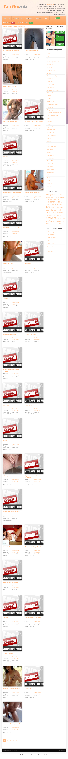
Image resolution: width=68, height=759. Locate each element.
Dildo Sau (6, 406)
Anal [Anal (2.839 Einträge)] (56, 195)
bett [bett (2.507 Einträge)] (52, 197)
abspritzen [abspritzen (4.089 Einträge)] (51, 195)
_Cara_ (49, 240)
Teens (48, 180)
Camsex (55, 18)
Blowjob (49, 67)
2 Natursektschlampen (10, 335)
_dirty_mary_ (50, 243)
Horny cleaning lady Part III (11, 725)
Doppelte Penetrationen (54, 90)
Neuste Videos (17, 18)
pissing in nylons (8, 264)
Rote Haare (50, 163)
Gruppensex (50, 121)
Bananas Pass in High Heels (11, 512)
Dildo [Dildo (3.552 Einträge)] (58, 199)
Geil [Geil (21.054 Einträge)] (48, 207)
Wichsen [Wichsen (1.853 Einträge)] (61, 223)
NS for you (6, 477)
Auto (48, 59)
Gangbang (50, 110)
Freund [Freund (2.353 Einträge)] (48, 204)
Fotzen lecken (51, 101)
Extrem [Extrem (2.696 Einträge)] (63, 199)
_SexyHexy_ (50, 251)
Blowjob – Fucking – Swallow (33, 548)
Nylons (49, 152)
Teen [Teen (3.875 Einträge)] (62, 221)
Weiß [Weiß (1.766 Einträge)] (58, 223)
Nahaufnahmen (51, 146)
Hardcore (49, 124)
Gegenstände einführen (54, 113)
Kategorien (28, 18)
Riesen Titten (51, 161)
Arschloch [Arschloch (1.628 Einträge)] (48, 197)
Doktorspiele (50, 87)
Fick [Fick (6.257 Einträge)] (47, 202)
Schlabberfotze (51, 169)
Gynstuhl (5, 619)
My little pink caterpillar (10, 583)
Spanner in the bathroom (32, 193)
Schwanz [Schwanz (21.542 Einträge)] (51, 218)
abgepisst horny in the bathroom (31, 477)
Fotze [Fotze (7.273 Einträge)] (57, 202)
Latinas (49, 138)
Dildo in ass (28, 690)
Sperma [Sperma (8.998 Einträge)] (52, 221)
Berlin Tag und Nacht (53, 62)
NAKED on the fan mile (10, 122)
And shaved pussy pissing (33, 619)
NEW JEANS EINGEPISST (32, 51)
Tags (46, 18)
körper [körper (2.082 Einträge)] (62, 207)
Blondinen (50, 64)
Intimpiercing (15, 340)
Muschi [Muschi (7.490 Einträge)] (49, 212)
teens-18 (49, 183)
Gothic (49, 118)
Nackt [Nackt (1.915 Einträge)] (54, 212)
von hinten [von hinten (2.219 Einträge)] (54, 224)
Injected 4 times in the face (11, 690)
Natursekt (36, 56)
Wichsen (49, 186)
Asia (48, 56)
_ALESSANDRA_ (51, 234)
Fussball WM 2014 (52, 104)
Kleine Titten (50, 132)
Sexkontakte (9, 23)
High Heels (50, 127)
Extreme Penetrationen (53, 93)
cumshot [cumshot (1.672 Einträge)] (55, 199)
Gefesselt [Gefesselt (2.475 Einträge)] (59, 204)
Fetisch (49, 96)
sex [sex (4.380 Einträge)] (64, 218)
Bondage (49, 73)
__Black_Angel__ (51, 232)
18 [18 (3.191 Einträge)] (47, 195)
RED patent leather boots (11, 51)
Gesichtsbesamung (52, 115)
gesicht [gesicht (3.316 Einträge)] (53, 207)
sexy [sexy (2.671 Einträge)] (47, 221)
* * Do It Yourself (8, 654)
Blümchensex (51, 70)
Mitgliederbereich (25, 23)
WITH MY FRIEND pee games (34, 122)
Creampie (50, 79)
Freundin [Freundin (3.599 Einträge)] (53, 204)
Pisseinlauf (28, 264)
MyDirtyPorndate (52, 144)
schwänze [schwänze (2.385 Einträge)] (59, 218)
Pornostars (38, 18)
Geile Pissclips (29, 406)
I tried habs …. (7, 299)
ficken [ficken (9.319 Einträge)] (52, 201)
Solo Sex (49, 175)
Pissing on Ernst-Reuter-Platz (12, 193)
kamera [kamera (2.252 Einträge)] (58, 207)
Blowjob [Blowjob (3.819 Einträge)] (61, 197)
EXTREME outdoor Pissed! (11, 228)
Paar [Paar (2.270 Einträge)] (47, 215)
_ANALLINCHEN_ (51, 237)
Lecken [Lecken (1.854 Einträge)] (47, 210)
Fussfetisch (50, 107)
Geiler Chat (6, 548)
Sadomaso (50, 166)
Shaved (5, 441)
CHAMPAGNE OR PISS (9, 86)
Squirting (49, 178)
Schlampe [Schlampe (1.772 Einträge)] (59, 215)
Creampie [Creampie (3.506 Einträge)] (49, 199)
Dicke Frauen (51, 84)
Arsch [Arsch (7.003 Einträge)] (60, 194)
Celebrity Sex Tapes (52, 76)
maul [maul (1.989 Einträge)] (54, 210)
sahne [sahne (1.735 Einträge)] (55, 215)
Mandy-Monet (15, 54)
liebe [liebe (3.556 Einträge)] (51, 210)
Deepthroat (50, 81)
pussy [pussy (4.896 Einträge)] (51, 215)
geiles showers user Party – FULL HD (11, 371)
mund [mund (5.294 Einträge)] (58, 210)
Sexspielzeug (51, 172)
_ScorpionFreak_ (51, 249)
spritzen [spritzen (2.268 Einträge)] (58, 221)
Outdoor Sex (50, 155)
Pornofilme (50, 4)
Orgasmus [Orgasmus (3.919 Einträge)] (59, 213)
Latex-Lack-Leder (16, 56)
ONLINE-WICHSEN (30, 335)
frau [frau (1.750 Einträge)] (61, 202)
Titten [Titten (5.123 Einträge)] (48, 223)
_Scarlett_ (49, 246)
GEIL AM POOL (7, 157)
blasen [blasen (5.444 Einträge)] (56, 197)
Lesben (49, 141)
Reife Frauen (50, 158)
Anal (48, 53)
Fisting (49, 98)
